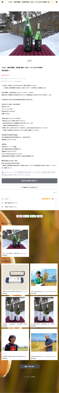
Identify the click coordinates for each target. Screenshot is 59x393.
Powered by (29, 376)
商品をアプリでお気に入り (29, 187)
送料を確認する (18, 81)
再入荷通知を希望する (29, 181)
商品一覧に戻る (29, 366)
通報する (55, 192)
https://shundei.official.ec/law (11, 163)
